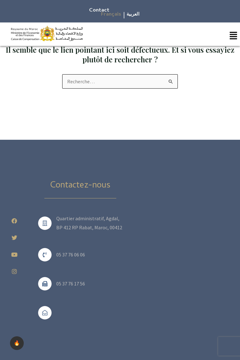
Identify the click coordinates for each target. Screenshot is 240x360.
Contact (99, 10)
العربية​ (133, 14)
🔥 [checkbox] (17, 343)
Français (111, 14)
